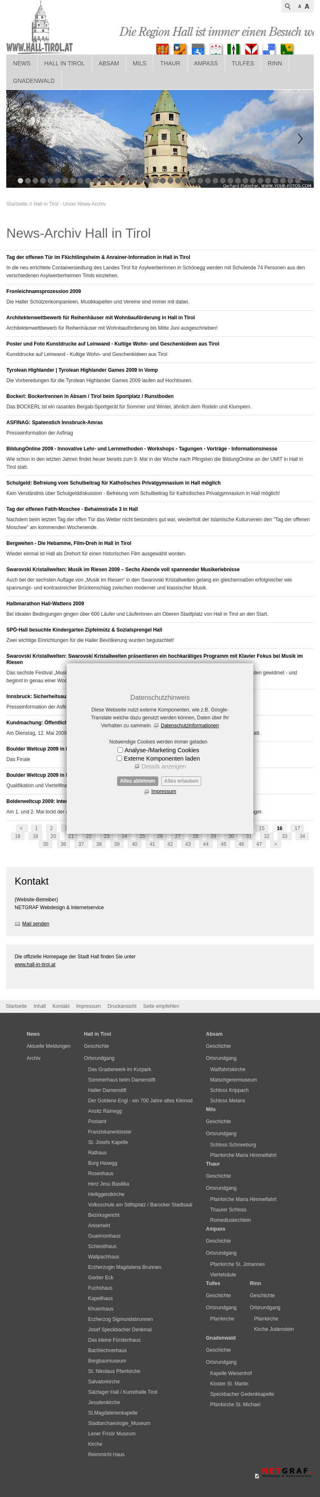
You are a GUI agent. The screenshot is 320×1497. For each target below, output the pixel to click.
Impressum (163, 791)
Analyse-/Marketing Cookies (162, 750)
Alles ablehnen (137, 781)
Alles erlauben (181, 781)
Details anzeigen (164, 766)
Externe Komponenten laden (162, 758)
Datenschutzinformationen (190, 726)
